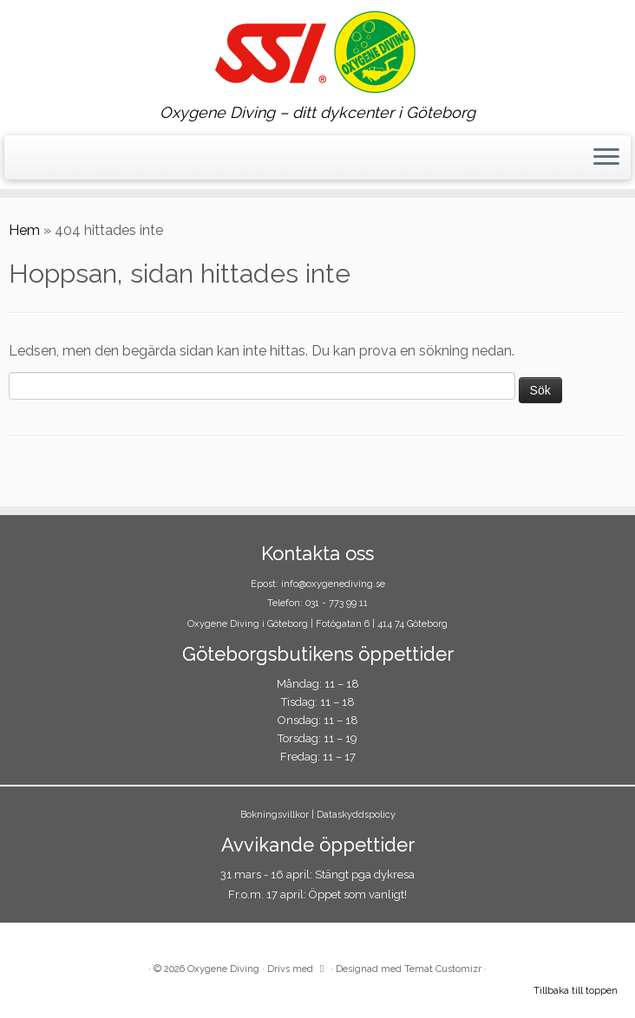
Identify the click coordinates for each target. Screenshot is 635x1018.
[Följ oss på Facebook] (25, 160)
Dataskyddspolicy (356, 814)
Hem (24, 230)
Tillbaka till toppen (576, 990)
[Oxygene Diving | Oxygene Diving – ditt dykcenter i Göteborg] (317, 52)
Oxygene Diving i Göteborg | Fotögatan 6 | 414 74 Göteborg (317, 624)
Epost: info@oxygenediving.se (318, 584)
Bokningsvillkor (274, 814)
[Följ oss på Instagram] (37, 160)
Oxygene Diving (223, 969)
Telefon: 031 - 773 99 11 (317, 603)
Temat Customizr (442, 969)
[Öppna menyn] (606, 158)
